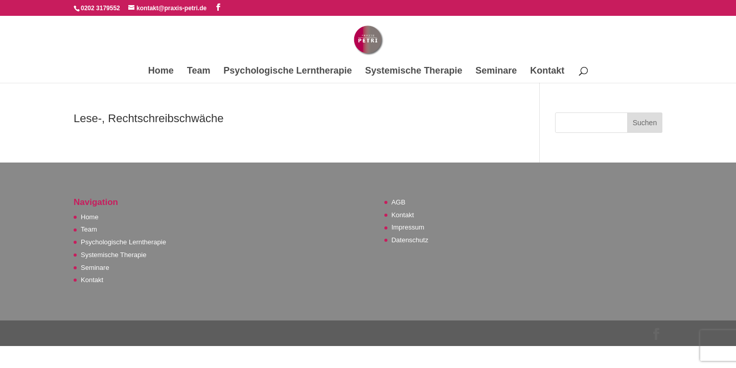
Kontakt (547, 71)
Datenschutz (410, 240)
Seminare (496, 71)
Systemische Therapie (413, 71)
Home (161, 71)
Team (199, 71)
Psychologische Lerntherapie (287, 71)
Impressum (408, 227)
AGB (398, 202)
